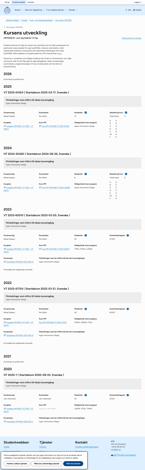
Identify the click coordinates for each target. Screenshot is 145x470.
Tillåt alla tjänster (73, 464)
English (138, 10)
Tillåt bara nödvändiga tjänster (46, 464)
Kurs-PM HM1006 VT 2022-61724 (52, 322)
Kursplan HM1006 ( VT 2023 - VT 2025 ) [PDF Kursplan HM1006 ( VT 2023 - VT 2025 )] (19, 127)
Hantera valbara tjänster (17, 464)
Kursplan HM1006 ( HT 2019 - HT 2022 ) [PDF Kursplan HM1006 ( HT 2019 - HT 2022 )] (19, 323)
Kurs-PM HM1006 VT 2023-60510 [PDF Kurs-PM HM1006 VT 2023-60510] (55, 249)
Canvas (42, 451)
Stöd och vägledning (12, 451)
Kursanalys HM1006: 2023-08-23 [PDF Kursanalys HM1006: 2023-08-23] (19, 262)
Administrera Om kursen (131, 38)
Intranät (31, 2)
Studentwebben (18, 2)
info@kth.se (116, 449)
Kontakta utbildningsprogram (87, 447)
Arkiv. (59, 53)
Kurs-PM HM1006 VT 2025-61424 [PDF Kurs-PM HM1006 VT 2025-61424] (55, 126)
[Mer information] (86, 112)
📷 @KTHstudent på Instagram (123, 455)
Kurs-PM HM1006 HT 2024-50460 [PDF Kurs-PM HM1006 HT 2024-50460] (56, 188)
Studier (24, 20)
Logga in (137, 2)
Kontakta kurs (80, 451)
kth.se (7, 2)
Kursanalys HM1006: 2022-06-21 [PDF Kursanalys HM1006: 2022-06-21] (19, 421)
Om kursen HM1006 (63, 20)
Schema (42, 447)
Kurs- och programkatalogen (41, 20)
